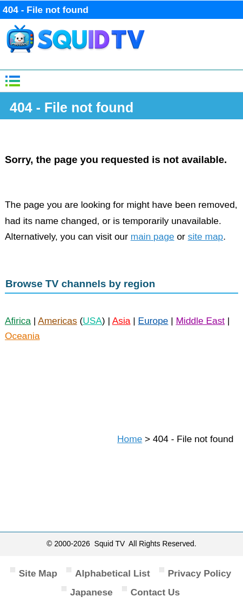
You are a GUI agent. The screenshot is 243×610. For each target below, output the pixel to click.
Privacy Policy (200, 573)
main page (152, 236)
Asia (121, 320)
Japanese (91, 592)
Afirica (18, 320)
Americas (57, 320)
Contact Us (155, 592)
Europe (153, 320)
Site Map (38, 573)
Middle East (200, 320)
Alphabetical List (112, 573)
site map (206, 236)
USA (92, 320)
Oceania (22, 335)
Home (129, 438)
